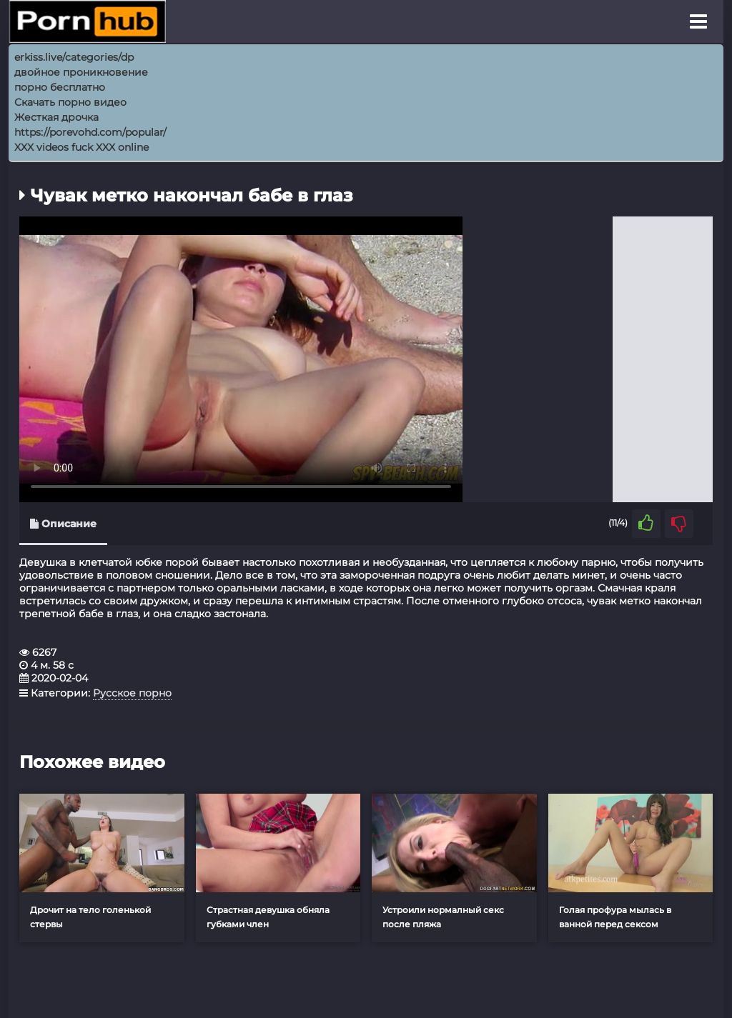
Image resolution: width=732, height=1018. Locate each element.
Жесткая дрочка (56, 117)
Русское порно (132, 693)
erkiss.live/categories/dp (74, 57)
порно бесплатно (59, 87)
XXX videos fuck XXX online (81, 147)
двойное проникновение (81, 72)
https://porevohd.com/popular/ (90, 132)
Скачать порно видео (70, 102)
